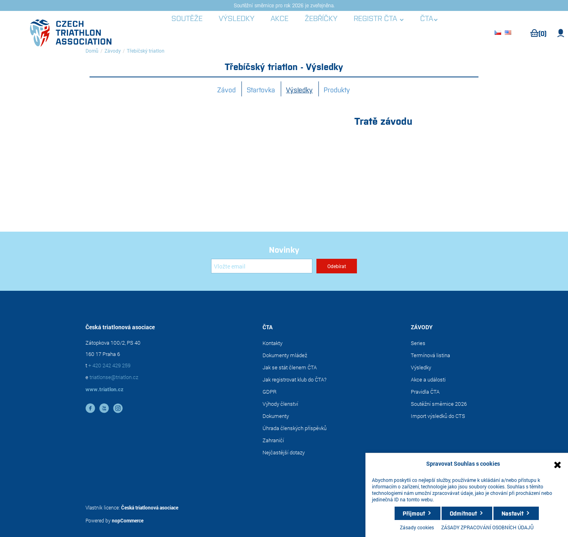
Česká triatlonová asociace (149, 507)
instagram (118, 408)
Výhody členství (280, 403)
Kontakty (272, 343)
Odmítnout (463, 513)
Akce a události (428, 379)
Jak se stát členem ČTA (290, 367)
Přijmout (414, 513)
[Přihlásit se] (261, 266)
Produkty (337, 89)
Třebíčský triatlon (145, 50)
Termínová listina (430, 355)
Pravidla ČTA (425, 391)
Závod (226, 89)
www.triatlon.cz (104, 389)
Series (418, 343)
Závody (113, 50)
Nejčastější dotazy (284, 452)
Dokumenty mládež (285, 355)
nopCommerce (127, 520)
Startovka (261, 89)
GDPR (270, 391)
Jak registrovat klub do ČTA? (295, 379)
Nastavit (512, 513)
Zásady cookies (417, 527)
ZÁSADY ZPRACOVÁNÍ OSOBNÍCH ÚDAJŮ (487, 527)
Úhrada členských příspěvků (295, 428)
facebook (90, 408)
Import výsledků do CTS (438, 416)
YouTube (104, 408)
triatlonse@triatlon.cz (114, 377)
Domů (91, 50)
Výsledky (299, 89)
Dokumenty (276, 416)
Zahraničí (273, 440)
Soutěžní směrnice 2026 (439, 403)
